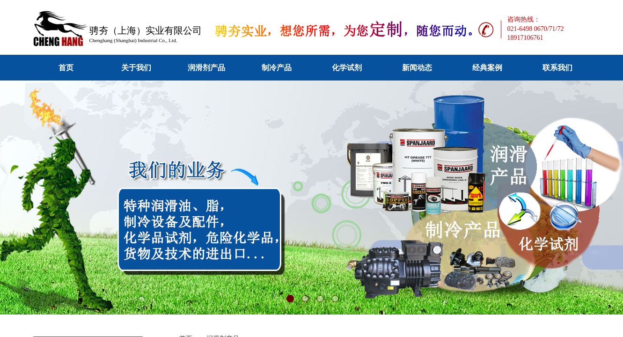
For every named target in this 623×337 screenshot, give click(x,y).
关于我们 (136, 68)
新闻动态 (417, 68)
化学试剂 (347, 68)
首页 (66, 68)
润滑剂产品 (206, 68)
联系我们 (557, 68)
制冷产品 (277, 68)
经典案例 (487, 68)
